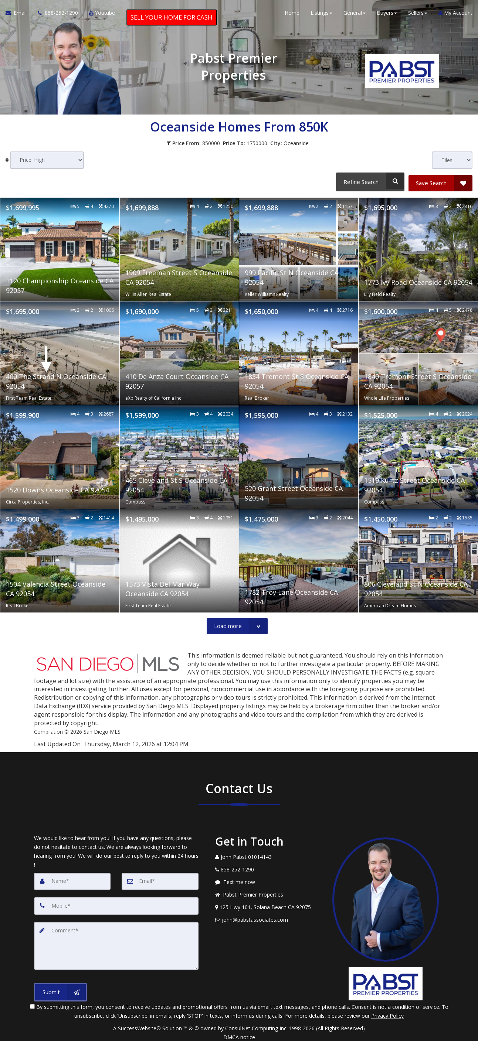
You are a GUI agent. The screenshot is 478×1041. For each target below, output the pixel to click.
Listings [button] (321, 14)
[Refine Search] (369, 181)
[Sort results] (47, 160)
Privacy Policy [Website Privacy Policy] (387, 1011)
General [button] (354, 14)
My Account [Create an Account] (455, 14)
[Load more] (237, 623)
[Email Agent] (19, 15)
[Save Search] (440, 181)
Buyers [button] (387, 14)
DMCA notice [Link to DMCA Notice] (239, 1032)
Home (292, 14)
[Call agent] (58, 15)
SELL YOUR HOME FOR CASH (171, 19)
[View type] (452, 160)
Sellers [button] (417, 14)
